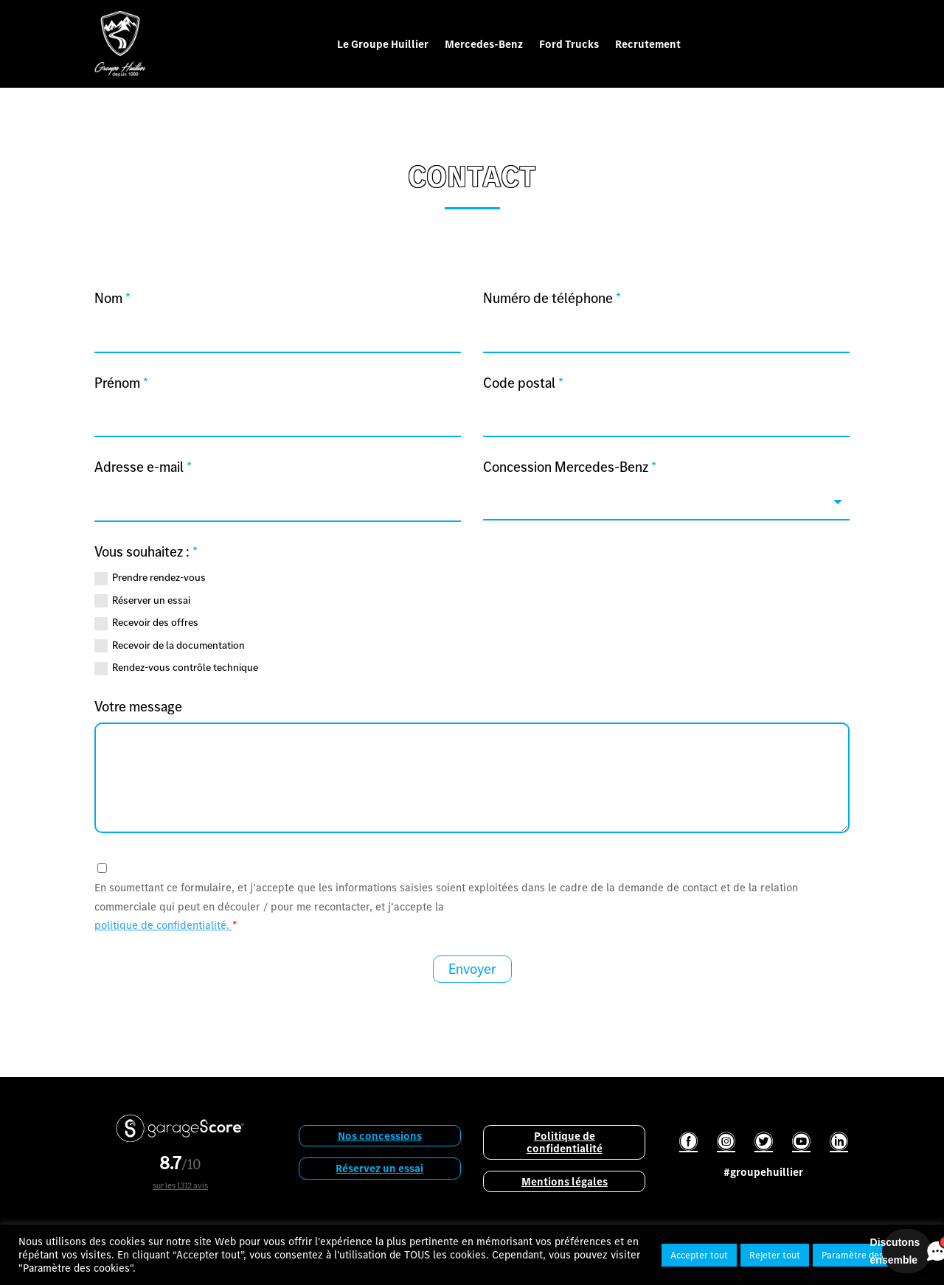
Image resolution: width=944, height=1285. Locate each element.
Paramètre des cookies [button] (869, 1255)
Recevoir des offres (146, 622)
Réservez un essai (379, 1168)
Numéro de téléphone (552, 298)
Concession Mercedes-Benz (569, 467)
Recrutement (648, 44)
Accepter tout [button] (699, 1255)
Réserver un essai (142, 600)
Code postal (523, 383)
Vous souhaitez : (146, 552)
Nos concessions (380, 1136)
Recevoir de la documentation (169, 645)
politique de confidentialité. (163, 925)
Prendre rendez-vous (150, 577)
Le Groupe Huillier (382, 44)
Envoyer (472, 968)
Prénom (121, 383)
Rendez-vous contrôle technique (176, 667)
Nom (112, 298)
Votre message (138, 706)
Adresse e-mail (143, 467)
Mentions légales (564, 1181)
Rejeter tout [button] (774, 1255)
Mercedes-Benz (484, 44)
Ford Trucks (569, 44)
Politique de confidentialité (565, 1142)
